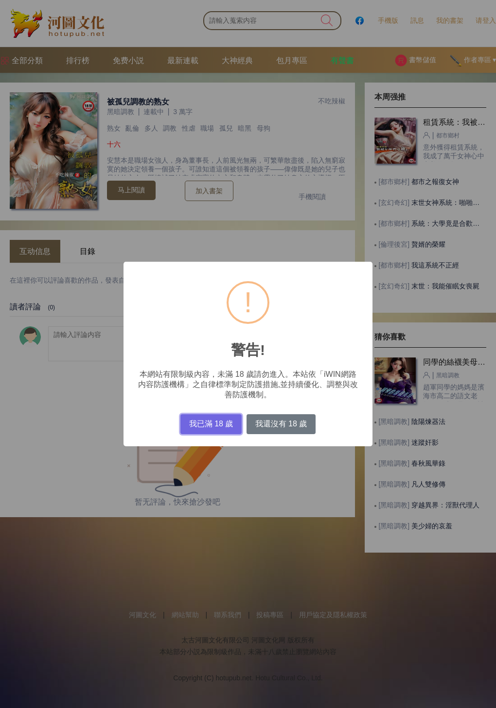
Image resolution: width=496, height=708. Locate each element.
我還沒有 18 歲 (281, 424)
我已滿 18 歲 (211, 424)
